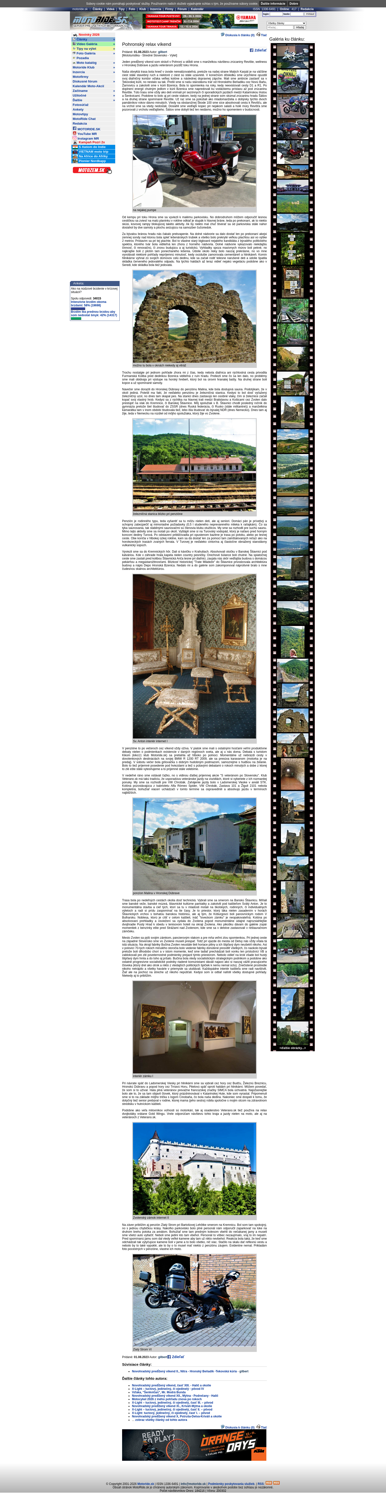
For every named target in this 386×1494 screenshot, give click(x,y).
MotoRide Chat (84, 119)
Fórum (182, 9)
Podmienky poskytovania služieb (231, 1484)
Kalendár (197, 9)
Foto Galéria (94, 53)
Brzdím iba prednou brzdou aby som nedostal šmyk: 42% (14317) (94, 315)
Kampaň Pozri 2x (89, 142)
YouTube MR (85, 133)
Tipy (122, 9)
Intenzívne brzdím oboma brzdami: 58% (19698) (88, 305)
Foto (132, 9)
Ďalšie (94, 100)
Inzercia (155, 9)
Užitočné (94, 96)
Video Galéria (94, 44)
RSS (261, 1484)
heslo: (286, 14)
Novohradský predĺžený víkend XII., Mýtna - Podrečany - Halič (175, 1395)
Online (284, 9)
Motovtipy (80, 114)
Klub (142, 9)
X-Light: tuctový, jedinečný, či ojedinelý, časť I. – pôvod (171, 1413)
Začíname (94, 91)
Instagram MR (86, 138)
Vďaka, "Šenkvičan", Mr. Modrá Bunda (159, 1392)
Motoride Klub (94, 67)
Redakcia (307, 9)
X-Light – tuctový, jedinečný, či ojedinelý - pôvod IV (168, 1389)
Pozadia (81, 58)
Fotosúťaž (80, 105)
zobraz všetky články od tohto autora (161, 1420)
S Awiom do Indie (89, 147)
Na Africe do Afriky (90, 156)
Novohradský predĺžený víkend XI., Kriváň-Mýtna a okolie (172, 1406)
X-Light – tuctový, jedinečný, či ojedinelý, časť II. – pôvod (172, 1409)
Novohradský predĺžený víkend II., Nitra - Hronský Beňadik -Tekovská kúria (184, 1371)
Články (97, 9)
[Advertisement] (193, 1470)
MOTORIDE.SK (86, 128)
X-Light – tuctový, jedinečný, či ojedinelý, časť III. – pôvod (172, 1402)
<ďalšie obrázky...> (292, 1048)
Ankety (78, 109)
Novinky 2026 (86, 35)
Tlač (264, 35)
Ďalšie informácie (273, 3)
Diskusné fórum (94, 81)
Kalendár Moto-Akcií (88, 86)
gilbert (162, 52)
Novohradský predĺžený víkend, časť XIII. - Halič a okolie (171, 1385)
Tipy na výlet (94, 49)
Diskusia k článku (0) (238, 35)
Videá (110, 9)
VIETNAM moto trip (90, 152)
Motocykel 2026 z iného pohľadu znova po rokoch (167, 1399)
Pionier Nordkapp (89, 161)
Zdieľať (260, 50)
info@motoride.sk (193, 1484)
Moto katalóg (94, 63)
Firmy (169, 9)
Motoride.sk (145, 1484)
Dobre (294, 3)
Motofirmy (80, 77)
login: (266, 14)
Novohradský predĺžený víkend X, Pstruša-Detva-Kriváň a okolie (177, 1416)
